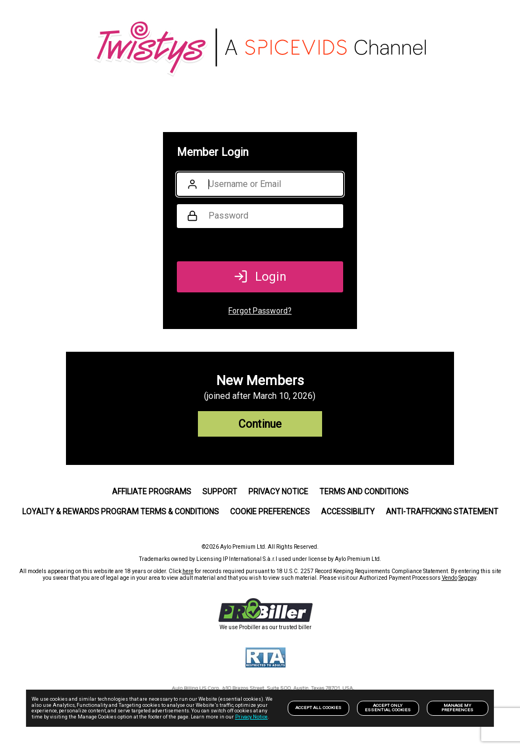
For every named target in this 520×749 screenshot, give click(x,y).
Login (260, 276)
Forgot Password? (260, 310)
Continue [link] (260, 424)
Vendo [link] (449, 578)
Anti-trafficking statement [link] (442, 511)
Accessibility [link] (348, 511)
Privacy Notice (251, 717)
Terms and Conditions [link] (364, 491)
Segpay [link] (467, 578)
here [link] (187, 571)
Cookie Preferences (270, 511)
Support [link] (219, 491)
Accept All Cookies (318, 707)
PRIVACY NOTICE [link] (278, 491)
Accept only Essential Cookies (388, 707)
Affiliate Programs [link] (151, 491)
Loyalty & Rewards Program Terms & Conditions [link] (120, 511)
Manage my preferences (457, 707)
